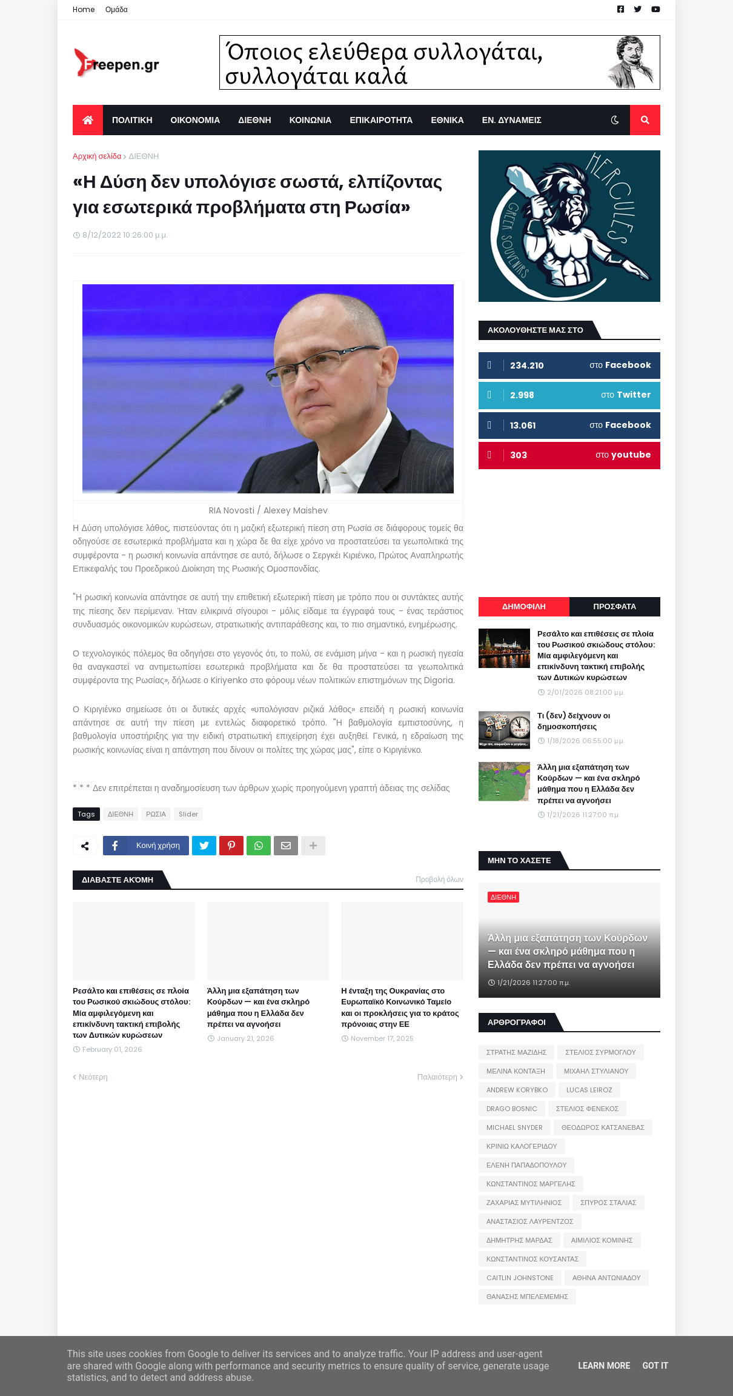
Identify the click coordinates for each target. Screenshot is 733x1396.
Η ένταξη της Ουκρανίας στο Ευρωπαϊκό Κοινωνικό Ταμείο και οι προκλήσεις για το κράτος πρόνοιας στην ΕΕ (400, 1008)
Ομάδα (116, 9)
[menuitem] (88, 120)
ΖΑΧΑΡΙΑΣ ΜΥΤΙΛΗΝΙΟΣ (524, 1202)
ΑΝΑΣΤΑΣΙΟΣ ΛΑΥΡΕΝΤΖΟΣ (530, 1221)
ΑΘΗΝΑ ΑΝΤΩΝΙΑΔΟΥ (606, 1278)
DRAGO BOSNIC (511, 1109)
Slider (188, 814)
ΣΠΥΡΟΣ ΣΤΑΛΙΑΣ (608, 1202)
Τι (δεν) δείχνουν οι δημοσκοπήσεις (573, 721)
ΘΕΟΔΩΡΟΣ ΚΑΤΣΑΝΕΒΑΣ (603, 1127)
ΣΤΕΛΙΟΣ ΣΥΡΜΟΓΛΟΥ (600, 1052)
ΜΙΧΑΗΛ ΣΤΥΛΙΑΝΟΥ (596, 1071)
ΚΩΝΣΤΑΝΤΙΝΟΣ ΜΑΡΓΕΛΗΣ (530, 1184)
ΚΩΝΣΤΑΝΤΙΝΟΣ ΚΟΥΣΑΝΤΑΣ (532, 1259)
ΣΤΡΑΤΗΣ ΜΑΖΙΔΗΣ (516, 1052)
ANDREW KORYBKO (517, 1090)
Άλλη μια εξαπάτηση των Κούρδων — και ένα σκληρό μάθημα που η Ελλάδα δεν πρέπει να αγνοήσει (258, 1008)
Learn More (604, 1366)
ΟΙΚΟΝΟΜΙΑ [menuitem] (196, 120)
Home (84, 9)
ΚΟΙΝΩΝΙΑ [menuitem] (311, 120)
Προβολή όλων (439, 879)
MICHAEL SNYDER (514, 1127)
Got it (655, 1366)
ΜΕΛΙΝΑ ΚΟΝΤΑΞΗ (515, 1071)
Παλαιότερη (437, 1077)
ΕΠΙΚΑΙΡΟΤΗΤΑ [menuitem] (381, 120)
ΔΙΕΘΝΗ (143, 156)
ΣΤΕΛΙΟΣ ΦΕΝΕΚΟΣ (587, 1109)
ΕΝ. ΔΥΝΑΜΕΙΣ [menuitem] (512, 120)
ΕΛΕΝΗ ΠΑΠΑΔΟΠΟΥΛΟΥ (526, 1165)
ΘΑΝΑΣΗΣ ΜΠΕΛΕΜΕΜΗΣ (527, 1296)
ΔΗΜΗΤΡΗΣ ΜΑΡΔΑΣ (519, 1240)
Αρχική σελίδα (97, 156)
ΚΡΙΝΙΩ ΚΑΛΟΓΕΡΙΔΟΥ (521, 1146)
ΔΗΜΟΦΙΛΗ (524, 606)
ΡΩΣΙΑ (156, 814)
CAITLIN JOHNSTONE (520, 1278)
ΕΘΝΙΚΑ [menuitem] (447, 120)
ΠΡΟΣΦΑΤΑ (615, 606)
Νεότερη (93, 1077)
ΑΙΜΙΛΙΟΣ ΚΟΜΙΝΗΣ (602, 1240)
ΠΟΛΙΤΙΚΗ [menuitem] (132, 120)
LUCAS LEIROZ (589, 1090)
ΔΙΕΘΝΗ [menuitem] (254, 120)
